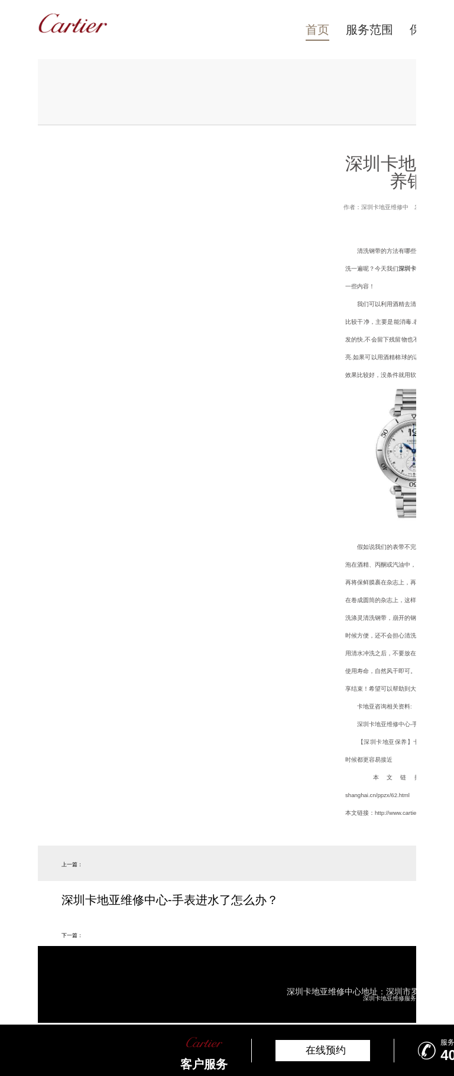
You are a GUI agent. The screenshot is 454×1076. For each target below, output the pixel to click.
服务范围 (369, 29)
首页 (317, 29)
